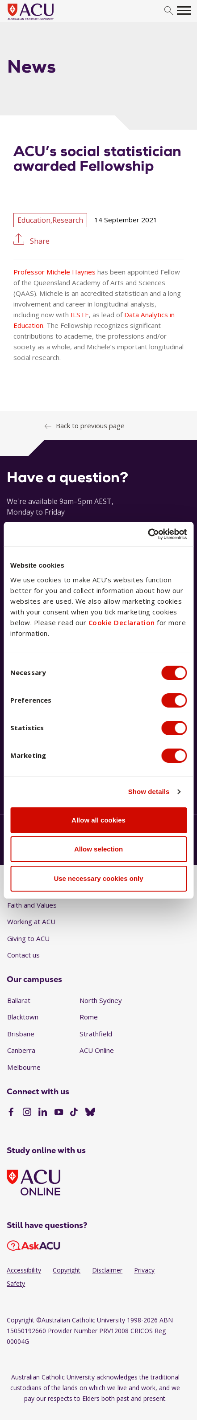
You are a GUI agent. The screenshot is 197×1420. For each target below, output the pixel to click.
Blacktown (22, 1016)
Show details (149, 791)
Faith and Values (32, 904)
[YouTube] (58, 1113)
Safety (16, 1283)
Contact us (23, 954)
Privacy (144, 1270)
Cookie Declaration (121, 622)
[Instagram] (27, 1113)
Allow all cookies (98, 820)
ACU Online (97, 1050)
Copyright (66, 1270)
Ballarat (18, 1000)
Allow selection (98, 849)
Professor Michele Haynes (54, 271)
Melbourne (24, 1067)
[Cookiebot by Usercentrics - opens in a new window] (148, 534)
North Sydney (101, 1000)
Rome (89, 1016)
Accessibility (24, 1270)
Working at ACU (31, 921)
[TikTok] (74, 1113)
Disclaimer (107, 1270)
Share (39, 240)
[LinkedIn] (42, 1113)
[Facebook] (11, 1113)
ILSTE (80, 314)
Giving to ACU (28, 938)
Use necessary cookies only (98, 878)
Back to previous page (90, 425)
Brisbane (20, 1033)
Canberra (21, 1050)
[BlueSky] (90, 1113)
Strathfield (96, 1033)
